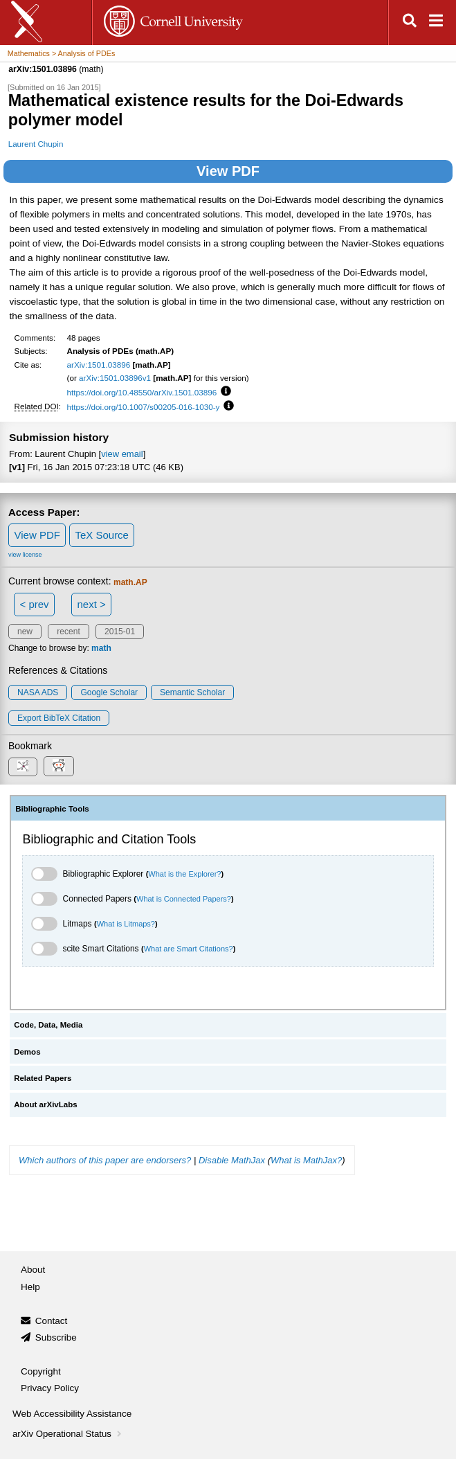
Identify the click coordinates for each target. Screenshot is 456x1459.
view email (122, 454)
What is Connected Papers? (183, 899)
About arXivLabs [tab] (45, 1104)
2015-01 (119, 631)
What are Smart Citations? (188, 949)
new (25, 631)
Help (30, 1287)
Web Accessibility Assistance (71, 1413)
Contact (51, 1321)
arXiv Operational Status (68, 1434)
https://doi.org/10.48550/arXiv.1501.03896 (142, 392)
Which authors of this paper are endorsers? (105, 1160)
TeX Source (102, 535)
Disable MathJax (232, 1160)
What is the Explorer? (184, 874)
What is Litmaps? (126, 924)
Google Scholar (109, 692)
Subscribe (56, 1337)
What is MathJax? (306, 1160)
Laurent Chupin (36, 143)
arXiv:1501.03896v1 (115, 377)
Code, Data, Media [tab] (48, 1025)
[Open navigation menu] (436, 22)
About (33, 1269)
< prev (34, 604)
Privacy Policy (50, 1388)
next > (91, 604)
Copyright (41, 1371)
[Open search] (410, 22)
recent (68, 631)
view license (25, 554)
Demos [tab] (27, 1052)
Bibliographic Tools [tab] (52, 809)
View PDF (228, 171)
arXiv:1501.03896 (99, 364)
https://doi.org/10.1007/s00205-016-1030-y (143, 406)
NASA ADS (37, 692)
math (101, 648)
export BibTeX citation (58, 718)
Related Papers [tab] (42, 1078)
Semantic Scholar (192, 692)
